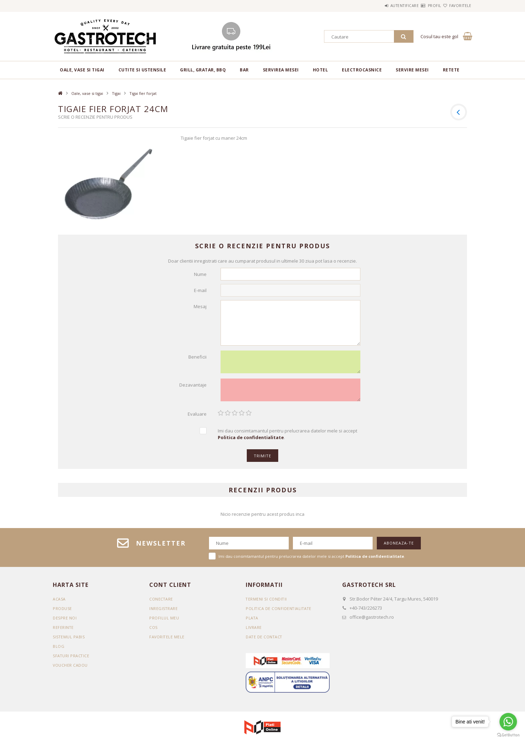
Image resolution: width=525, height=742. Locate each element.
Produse (62, 610)
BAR (244, 70)
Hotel (320, 70)
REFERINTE (63, 629)
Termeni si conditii (267, 601)
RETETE (451, 70)
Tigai (116, 93)
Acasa (59, 601)
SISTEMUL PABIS (69, 639)
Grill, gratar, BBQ (203, 70)
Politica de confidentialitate (279, 610)
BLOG (58, 648)
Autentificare (383, 5)
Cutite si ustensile (142, 70)
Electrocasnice (362, 70)
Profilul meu (164, 620)
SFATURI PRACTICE (71, 658)
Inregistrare (163, 610)
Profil (422, 5)
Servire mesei (412, 70)
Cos (153, 629)
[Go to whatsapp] (508, 721)
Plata (252, 620)
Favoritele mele (167, 639)
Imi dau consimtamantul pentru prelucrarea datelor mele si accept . (287, 436)
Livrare (254, 629)
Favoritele (456, 5)
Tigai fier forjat (143, 93)
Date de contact (264, 639)
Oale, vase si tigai (82, 70)
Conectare (161, 601)
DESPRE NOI (65, 620)
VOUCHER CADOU (70, 667)
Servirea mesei (281, 70)
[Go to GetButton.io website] (508, 735)
